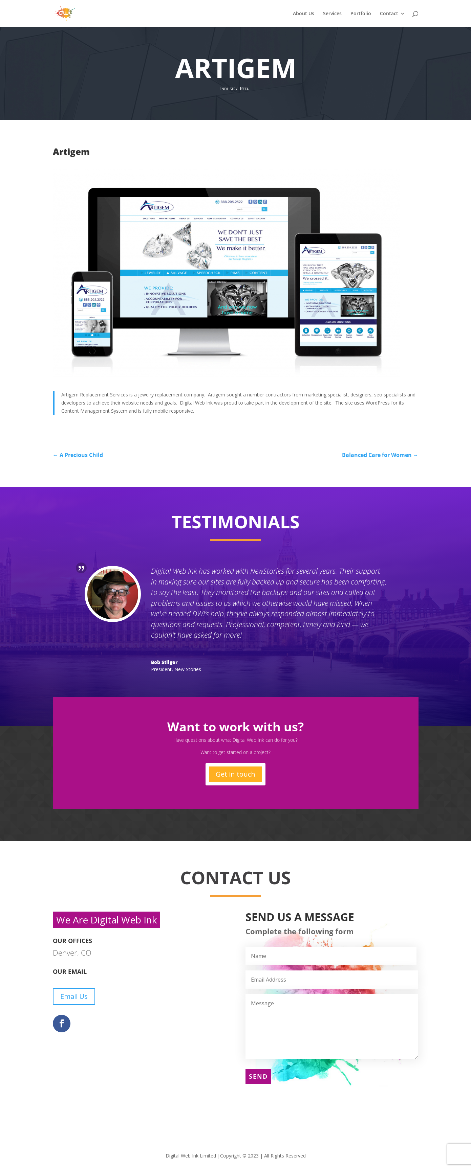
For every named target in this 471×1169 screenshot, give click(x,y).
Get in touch (235, 774)
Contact (389, 14)
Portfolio (360, 14)
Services (332, 14)
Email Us (74, 996)
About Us (303, 14)
